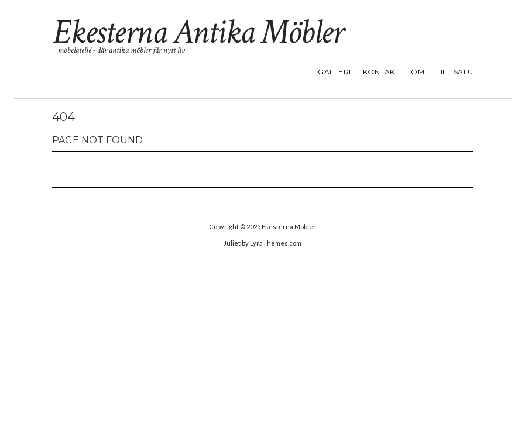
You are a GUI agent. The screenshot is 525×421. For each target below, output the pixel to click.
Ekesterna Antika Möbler (197, 32)
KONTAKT (381, 71)
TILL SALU (454, 71)
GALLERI (334, 71)
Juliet (232, 243)
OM (417, 71)
